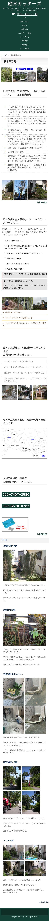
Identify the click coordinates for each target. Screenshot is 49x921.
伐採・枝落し (24, 21)
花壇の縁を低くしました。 (13, 674)
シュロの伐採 (8, 840)
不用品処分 (24, 45)
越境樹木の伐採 (9, 610)
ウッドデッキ (24, 37)
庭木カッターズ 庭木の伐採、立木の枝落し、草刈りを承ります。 (24, 2)
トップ (3, 55)
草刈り (24, 25)
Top (24, 17)
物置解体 (24, 29)
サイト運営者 (24, 49)
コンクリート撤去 (24, 33)
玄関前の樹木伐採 (10, 546)
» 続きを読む (44, 902)
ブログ (4, 540)
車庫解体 (24, 41)
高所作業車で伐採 (10, 762)
